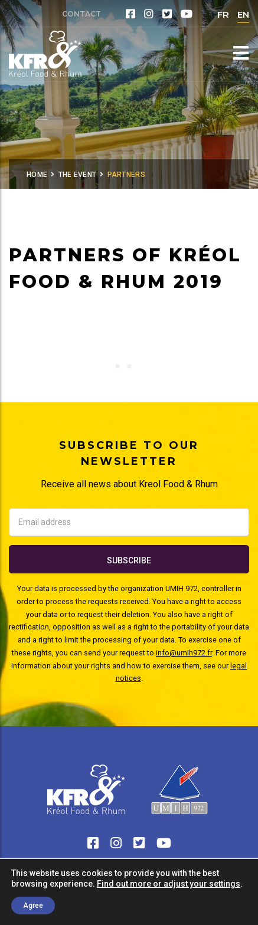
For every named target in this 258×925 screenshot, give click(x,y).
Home (37, 174)
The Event (77, 174)
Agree (33, 905)
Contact (81, 13)
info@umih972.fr (184, 652)
